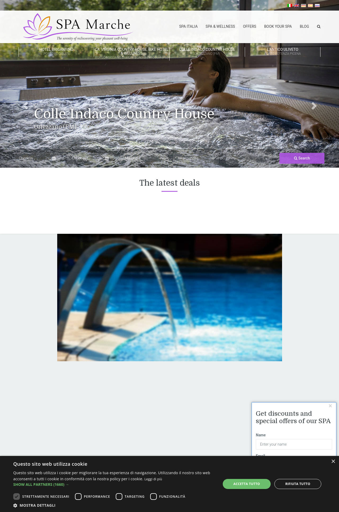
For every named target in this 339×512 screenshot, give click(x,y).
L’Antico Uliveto (282, 51)
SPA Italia (188, 26)
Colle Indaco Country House (207, 51)
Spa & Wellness (220, 26)
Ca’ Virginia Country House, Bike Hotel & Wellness (131, 53)
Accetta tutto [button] (246, 484)
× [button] (333, 462)
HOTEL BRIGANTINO (56, 51)
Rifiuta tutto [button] (297, 484)
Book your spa (278, 26)
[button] (25, 84)
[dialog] (169, 484)
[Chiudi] (330, 406)
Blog (304, 26)
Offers (249, 26)
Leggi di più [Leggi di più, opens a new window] (153, 479)
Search (302, 158)
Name (261, 435)
